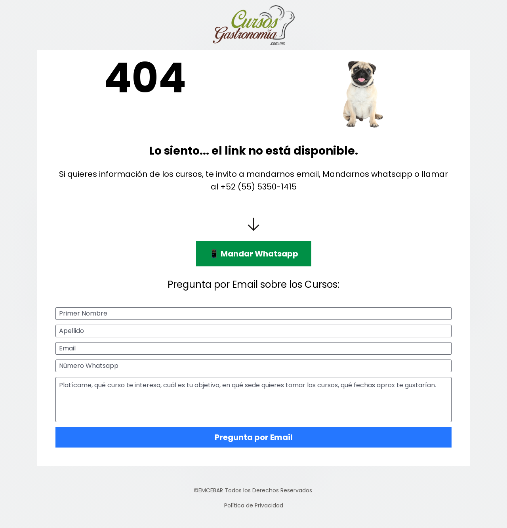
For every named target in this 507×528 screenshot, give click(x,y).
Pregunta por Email (254, 437)
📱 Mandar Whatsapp (253, 253)
